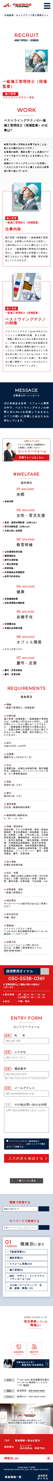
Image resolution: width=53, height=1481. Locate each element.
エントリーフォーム (14, 945)
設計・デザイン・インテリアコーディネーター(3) (27, 1277)
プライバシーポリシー (16, 1144)
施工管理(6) (16, 1269)
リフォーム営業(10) (21, 1263)
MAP (26, 1385)
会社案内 (36, 1440)
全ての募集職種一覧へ (33, 1332)
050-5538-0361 (12, 950)
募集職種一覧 (23, 1440)
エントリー (33, 1446)
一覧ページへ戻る (26, 1180)
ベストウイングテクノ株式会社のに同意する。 (26, 1144)
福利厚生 (9, 1447)
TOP (7, 1440)
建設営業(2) (16, 1257)
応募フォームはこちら (31, 457)
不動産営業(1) (18, 1251)
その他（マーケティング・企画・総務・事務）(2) (26, 1286)
